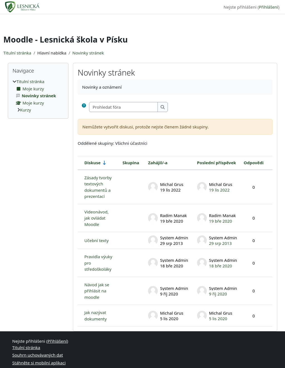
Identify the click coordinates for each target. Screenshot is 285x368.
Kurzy (25, 110)
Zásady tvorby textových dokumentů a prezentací (98, 187)
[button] (85, 107)
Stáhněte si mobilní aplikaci (39, 362)
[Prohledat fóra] (123, 107)
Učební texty (96, 240)
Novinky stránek (88, 53)
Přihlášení (268, 7)
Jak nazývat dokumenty (95, 316)
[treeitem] (38, 95)
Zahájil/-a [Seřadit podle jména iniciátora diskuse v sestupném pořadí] (158, 162)
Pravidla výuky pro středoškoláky (98, 263)
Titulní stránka (17, 53)
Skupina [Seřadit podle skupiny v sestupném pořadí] (130, 162)
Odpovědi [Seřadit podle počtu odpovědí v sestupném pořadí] (254, 162)
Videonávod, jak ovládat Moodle (96, 218)
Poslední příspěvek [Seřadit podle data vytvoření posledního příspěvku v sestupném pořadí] (216, 162)
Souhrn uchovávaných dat (37, 355)
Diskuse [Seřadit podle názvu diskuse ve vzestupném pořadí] (92, 162)
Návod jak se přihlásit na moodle (96, 291)
